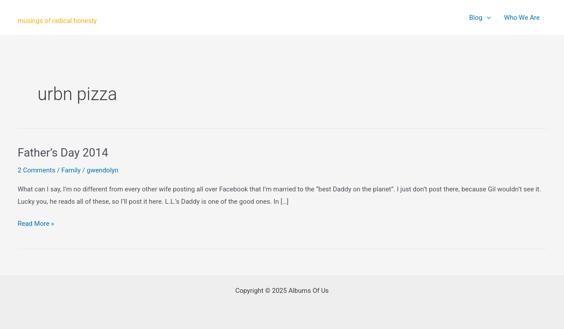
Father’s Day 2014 (63, 152)
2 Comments (37, 170)
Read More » (36, 224)
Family (71, 170)
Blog (480, 17)
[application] (486, 17)
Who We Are (522, 18)
